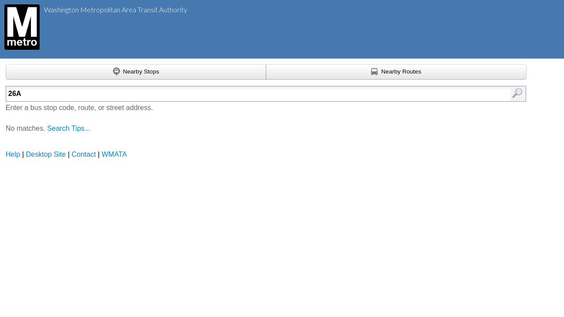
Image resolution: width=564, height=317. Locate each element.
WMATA (114, 154)
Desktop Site (46, 154)
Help (13, 154)
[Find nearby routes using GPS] (396, 72)
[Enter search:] (228, 94)
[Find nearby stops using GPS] (136, 72)
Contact (84, 154)
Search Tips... (68, 128)
